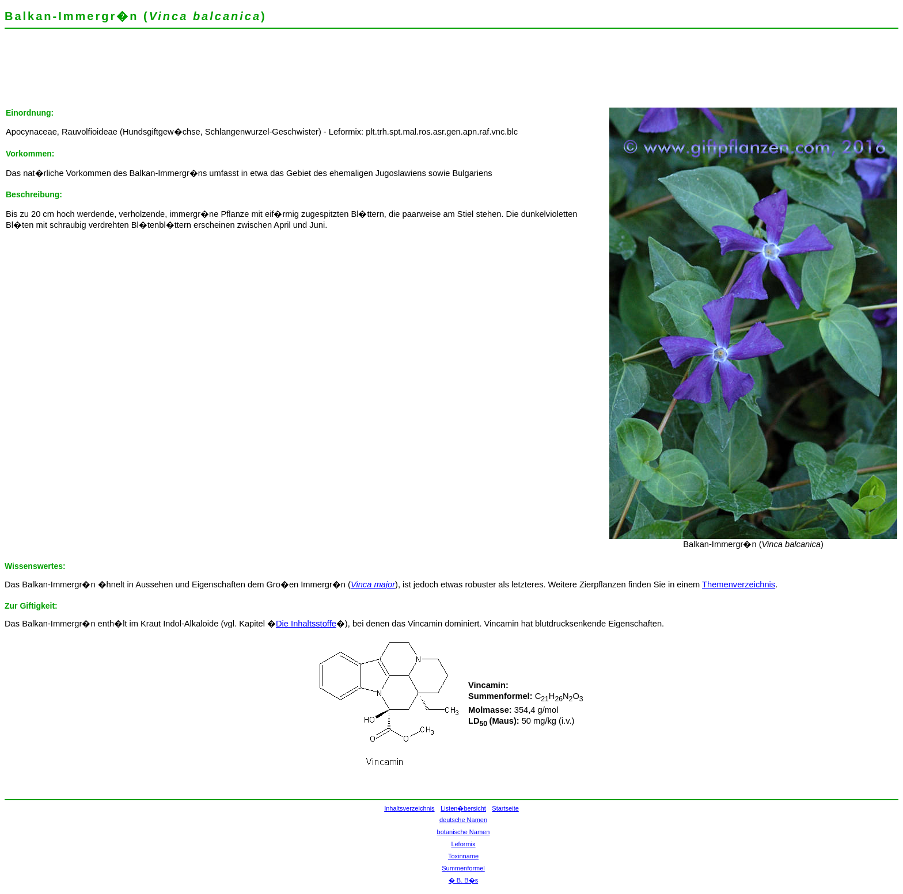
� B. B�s (463, 880)
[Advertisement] (214, 72)
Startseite (505, 808)
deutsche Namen (463, 819)
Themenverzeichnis (738, 584)
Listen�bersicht (463, 808)
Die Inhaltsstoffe (306, 623)
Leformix (463, 843)
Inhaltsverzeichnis (409, 808)
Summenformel (463, 868)
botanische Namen (463, 831)
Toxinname (463, 856)
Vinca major (373, 584)
